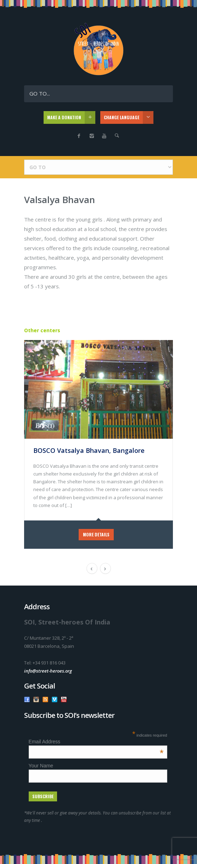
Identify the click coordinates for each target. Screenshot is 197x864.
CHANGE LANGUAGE (128, 117)
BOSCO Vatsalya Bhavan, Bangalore (89, 450)
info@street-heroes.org (48, 671)
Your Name (41, 765)
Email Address (96, 741)
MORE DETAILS (96, 534)
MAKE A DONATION (71, 117)
